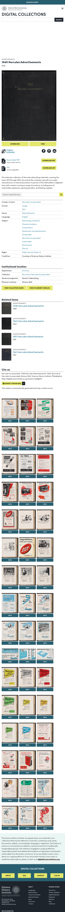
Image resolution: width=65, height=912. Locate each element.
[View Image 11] (10, 492)
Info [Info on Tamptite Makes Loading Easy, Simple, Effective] (10, 421)
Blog (50, 901)
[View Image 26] (10, 631)
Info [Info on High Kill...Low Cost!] (45, 615)
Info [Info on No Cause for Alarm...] (45, 643)
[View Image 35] (10, 705)
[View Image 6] (27, 436)
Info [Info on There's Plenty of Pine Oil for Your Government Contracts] (45, 773)
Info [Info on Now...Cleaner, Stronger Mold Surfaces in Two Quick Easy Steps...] (10, 773)
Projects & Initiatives (34, 895)
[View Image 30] (27, 654)
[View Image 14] (10, 520)
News (30, 899)
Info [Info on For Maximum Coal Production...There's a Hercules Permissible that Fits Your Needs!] (27, 504)
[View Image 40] (45, 733)
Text (23, 209)
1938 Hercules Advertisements (28, 305)
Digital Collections (24, 14)
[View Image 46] (45, 788)
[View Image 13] (45, 492)
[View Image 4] (45, 409)
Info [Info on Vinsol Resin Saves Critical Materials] (10, 689)
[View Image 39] (27, 733)
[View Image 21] (27, 575)
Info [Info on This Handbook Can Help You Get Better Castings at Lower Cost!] (27, 773)
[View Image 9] (27, 464)
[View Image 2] (10, 409)
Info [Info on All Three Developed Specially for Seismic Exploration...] (27, 476)
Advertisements (8, 59)
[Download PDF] (3, 161)
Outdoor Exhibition (54, 892)
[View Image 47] (10, 816)
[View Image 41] (10, 760)
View (43, 144)
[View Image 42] (27, 760)
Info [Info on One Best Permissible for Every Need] (10, 504)
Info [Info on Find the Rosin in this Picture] (45, 560)
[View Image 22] (45, 575)
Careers (30, 904)
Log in (56, 875)
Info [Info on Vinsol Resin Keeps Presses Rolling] (27, 745)
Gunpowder (27, 234)
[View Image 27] (27, 631)
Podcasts (51, 899)
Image (24, 206)
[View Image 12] (27, 492)
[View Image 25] (45, 603)
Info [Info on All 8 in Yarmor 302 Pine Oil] (27, 800)
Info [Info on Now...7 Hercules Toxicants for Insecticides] (27, 662)
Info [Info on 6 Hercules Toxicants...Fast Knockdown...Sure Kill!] (10, 662)
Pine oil (25, 248)
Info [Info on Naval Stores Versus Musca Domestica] (10, 588)
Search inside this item (11, 194)
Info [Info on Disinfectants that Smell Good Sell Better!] (45, 800)
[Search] (28, 20)
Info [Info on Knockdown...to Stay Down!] (27, 615)
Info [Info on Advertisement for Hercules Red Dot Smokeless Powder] (10, 532)
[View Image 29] (10, 654)
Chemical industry (29, 224)
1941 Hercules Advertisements (28, 352)
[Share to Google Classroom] (54, 151)
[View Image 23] (10, 603)
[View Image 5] (10, 436)
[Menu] (62, 8)
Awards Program (33, 897)
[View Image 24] (27, 603)
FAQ (24, 875)
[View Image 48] (27, 816)
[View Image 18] (27, 547)
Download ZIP (49, 168)
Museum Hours (32, 2)
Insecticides (26, 241)
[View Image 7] (45, 436)
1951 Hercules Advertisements (28, 336)
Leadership (31, 890)
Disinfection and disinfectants (34, 231)
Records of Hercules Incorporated (36, 274)
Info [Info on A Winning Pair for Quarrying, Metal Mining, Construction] (27, 449)
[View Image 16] (45, 520)
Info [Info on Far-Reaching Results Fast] (10, 828)
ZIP (8, 167)
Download (15, 144)
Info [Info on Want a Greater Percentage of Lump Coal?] (45, 504)
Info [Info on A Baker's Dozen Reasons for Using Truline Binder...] (45, 745)
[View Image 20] (10, 575)
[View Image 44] (10, 788)
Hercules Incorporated (31, 202)
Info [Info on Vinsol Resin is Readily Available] (10, 717)
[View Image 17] (10, 548)
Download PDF (48, 160)
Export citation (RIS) (12, 383)
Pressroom (31, 901)
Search (59, 20)
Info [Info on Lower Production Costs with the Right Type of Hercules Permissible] (45, 476)
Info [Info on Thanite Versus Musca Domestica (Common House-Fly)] (10, 615)
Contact (40, 875)
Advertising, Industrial (30, 220)
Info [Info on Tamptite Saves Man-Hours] (45, 421)
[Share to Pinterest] (49, 151)
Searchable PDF (13, 160)
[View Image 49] (45, 816)
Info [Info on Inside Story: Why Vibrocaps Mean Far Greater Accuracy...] (10, 476)
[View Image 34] (45, 677)
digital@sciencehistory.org (49, 859)
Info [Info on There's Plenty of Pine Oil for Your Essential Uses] (10, 800)
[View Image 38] (10, 733)
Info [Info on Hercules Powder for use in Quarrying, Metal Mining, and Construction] (27, 421)
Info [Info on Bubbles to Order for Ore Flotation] (45, 828)
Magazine (52, 897)
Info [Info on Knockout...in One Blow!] (27, 643)
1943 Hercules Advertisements (28, 321)
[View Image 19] (45, 548)
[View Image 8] (10, 464)
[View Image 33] (27, 677)
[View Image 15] (27, 520)
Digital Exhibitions (54, 895)
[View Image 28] (45, 631)
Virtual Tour (52, 890)
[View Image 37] (45, 705)
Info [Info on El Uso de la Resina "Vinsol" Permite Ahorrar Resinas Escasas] (27, 689)
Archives (25, 270)
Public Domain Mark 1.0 (31, 252)
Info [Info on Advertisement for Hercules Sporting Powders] (27, 532)
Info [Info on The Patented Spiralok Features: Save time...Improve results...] (45, 449)
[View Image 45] (27, 788)
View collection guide (14, 288)
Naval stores (27, 245)
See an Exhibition (7, 911)
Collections (52, 904)
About (8, 875)
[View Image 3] (27, 409)
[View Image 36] (27, 705)
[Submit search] (61, 195)
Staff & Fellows (32, 892)
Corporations (27, 227)
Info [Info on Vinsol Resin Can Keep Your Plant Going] (45, 717)
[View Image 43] (45, 760)
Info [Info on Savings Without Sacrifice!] (27, 828)
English (25, 217)
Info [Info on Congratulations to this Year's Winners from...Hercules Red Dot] (27, 560)
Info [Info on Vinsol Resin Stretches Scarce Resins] (45, 689)
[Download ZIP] (3, 168)
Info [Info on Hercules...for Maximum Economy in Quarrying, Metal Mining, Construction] (10, 449)
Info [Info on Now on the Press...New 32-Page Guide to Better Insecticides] (45, 662)
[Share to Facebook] (44, 151)
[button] (23, 383)
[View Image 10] (45, 464)
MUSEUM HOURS (54, 887)
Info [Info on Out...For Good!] (10, 643)
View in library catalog (40, 288)
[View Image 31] (45, 654)
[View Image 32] (10, 677)
